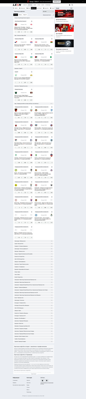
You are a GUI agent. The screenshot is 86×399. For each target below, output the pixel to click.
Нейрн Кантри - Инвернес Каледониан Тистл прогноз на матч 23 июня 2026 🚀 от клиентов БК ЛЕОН (23, 189)
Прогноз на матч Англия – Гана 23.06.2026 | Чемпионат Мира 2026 (42, 45)
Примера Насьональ (19, 89)
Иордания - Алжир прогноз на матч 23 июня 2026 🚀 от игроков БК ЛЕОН (43, 60)
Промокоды (29, 392)
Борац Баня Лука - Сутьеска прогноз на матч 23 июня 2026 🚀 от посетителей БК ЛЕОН (23, 144)
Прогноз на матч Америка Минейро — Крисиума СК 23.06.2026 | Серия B (22, 78)
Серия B (16, 71)
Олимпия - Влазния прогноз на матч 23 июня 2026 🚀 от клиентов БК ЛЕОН (23, 158)
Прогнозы (28, 382)
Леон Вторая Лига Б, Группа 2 (20, 21)
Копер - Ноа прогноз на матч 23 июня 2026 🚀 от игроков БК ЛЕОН (22, 173)
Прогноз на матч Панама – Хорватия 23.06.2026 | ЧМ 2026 (22, 45)
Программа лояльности (62, 49)
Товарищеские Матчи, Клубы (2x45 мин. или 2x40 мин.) (22, 106)
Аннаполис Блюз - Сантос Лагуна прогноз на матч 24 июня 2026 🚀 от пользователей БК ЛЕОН (43, 219)
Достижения (59, 33)
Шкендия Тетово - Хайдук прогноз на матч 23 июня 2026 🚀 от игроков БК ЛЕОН (22, 129)
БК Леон (43, 377)
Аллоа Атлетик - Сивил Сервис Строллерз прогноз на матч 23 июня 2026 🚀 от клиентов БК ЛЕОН (43, 174)
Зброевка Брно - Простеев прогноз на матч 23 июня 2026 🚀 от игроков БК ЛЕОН (43, 144)
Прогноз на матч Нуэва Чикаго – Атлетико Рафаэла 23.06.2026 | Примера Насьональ (23, 96)
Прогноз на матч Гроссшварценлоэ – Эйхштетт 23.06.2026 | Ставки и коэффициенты (22, 114)
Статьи (28, 387)
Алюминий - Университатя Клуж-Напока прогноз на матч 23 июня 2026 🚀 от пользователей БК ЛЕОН (43, 189)
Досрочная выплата (61, 19)
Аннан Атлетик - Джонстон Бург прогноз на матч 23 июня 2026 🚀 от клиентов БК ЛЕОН (44, 204)
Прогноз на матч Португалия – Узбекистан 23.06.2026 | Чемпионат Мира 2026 (22, 61)
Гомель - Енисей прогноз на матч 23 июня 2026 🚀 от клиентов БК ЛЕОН (43, 158)
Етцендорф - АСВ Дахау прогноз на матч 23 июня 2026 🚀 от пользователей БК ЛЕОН (23, 219)
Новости (28, 380)
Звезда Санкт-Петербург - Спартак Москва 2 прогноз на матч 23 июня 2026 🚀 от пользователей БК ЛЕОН (23, 28)
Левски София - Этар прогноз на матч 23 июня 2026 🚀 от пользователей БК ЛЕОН (44, 128)
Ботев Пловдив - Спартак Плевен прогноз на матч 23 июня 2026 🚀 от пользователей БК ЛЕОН (44, 114)
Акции (28, 385)
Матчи (28, 389)
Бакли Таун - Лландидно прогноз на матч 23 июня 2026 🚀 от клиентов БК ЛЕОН (23, 203)
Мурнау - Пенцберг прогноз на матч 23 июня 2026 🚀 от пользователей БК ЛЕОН (23, 233)
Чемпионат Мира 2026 (19, 38)
